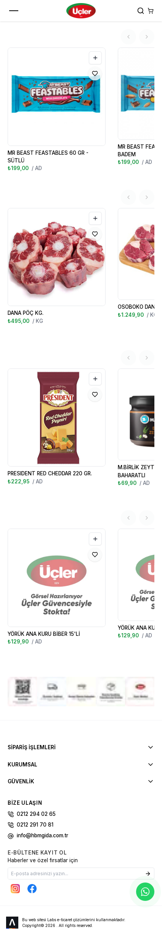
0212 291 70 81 (30, 795)
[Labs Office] (12, 893)
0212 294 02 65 (32, 784)
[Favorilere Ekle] (95, 73)
